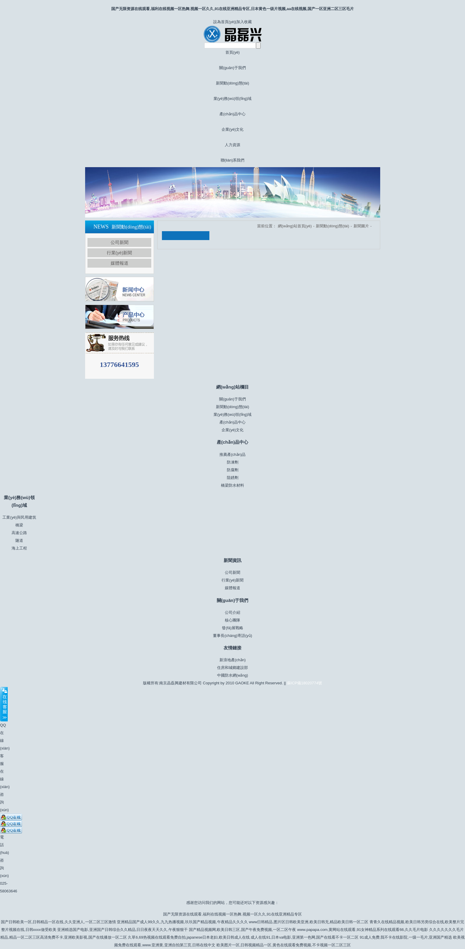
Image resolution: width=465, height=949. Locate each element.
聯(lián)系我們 (233, 160)
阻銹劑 (232, 477)
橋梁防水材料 (232, 485)
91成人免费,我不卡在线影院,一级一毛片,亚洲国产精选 (406, 937)
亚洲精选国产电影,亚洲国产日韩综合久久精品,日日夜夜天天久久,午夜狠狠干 (122, 929)
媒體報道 (119, 263)
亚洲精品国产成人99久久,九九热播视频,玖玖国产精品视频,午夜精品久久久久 (182, 922)
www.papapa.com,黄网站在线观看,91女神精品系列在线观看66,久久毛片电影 (362, 929)
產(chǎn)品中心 (232, 114)
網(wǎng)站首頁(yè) (295, 226)
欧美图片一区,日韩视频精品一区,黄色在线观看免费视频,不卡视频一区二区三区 (283, 945)
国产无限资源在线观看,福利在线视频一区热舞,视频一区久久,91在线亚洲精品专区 (232, 914)
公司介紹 (232, 612)
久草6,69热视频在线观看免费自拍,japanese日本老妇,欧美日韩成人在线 (188, 937)
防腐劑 (232, 470)
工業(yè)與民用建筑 (19, 517)
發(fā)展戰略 (232, 628)
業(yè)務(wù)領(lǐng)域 (233, 98)
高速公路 (19, 533)
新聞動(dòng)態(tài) (232, 83)
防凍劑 (232, 462)
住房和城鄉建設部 (232, 667)
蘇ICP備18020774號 (304, 683)
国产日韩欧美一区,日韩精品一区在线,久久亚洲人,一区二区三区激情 (58, 922)
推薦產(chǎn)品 (232, 454)
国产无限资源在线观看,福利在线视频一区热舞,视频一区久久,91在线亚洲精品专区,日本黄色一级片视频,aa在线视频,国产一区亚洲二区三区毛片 (232, 9)
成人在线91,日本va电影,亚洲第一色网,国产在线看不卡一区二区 (305, 937)
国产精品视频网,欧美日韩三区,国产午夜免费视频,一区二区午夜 (242, 929)
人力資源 (232, 145)
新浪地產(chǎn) (232, 660)
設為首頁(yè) (224, 22)
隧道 (19, 540)
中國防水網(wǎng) (232, 675)
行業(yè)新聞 (119, 252)
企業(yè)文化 (232, 129)
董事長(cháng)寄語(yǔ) (232, 635)
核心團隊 (232, 620)
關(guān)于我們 (232, 67)
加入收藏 (244, 22)
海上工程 (19, 548)
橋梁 (19, 525)
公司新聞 (119, 242)
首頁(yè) (232, 52)
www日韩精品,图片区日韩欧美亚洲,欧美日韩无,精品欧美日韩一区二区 (308, 922)
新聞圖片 (361, 226)
